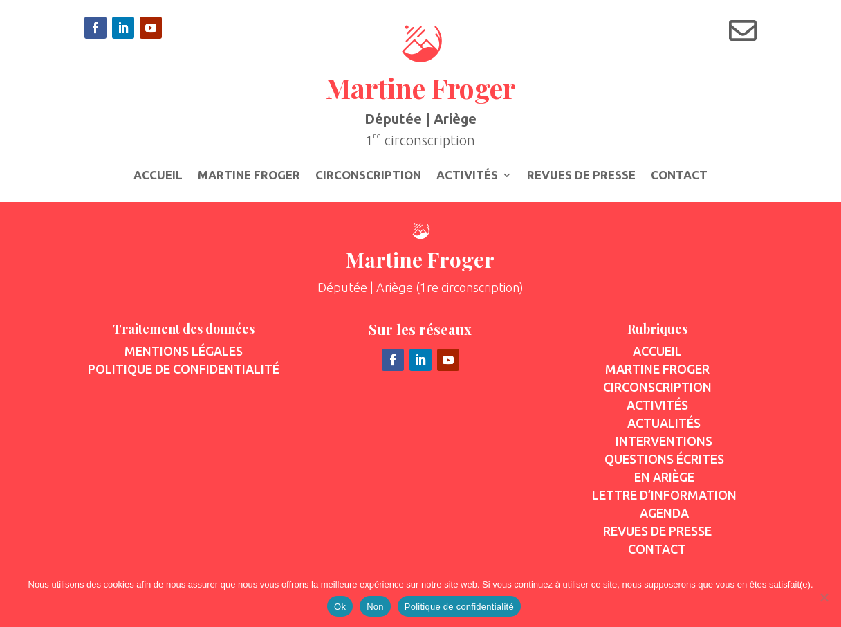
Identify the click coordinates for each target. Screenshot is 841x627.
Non (375, 606)
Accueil (158, 175)
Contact (679, 175)
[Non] (824, 597)
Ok (340, 606)
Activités (467, 175)
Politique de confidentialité (459, 606)
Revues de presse (581, 175)
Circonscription (368, 175)
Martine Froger (249, 175)
